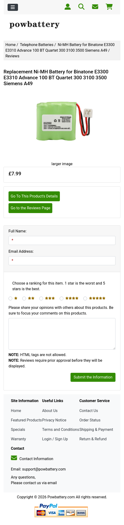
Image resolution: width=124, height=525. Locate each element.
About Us (50, 410)
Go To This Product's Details (34, 196)
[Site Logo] (62, 25)
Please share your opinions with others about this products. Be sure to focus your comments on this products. (61, 310)
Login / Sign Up (55, 439)
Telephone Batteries (36, 44)
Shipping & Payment (96, 429)
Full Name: (18, 231)
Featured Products (26, 420)
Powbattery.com (61, 497)
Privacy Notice (54, 420)
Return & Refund (92, 439)
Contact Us (88, 410)
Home (10, 44)
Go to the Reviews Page (30, 208)
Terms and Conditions (60, 429)
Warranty (18, 439)
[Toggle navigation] (13, 7)
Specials (18, 429)
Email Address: (21, 251)
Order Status (89, 420)
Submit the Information (93, 377)
